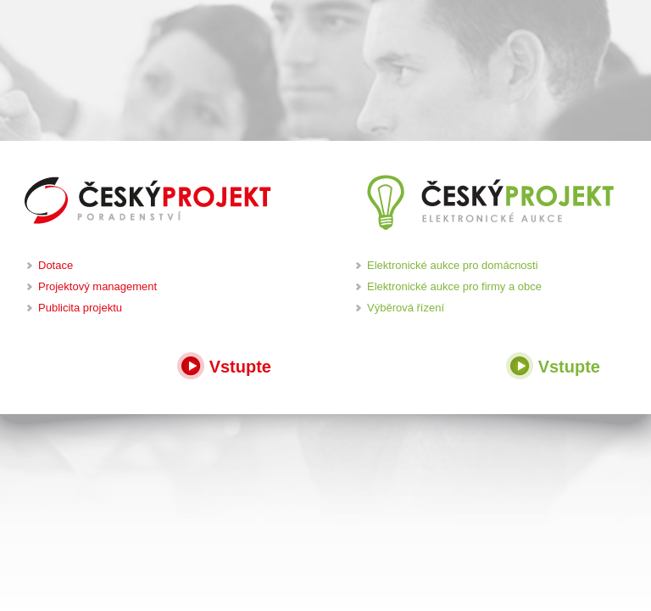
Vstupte (224, 364)
